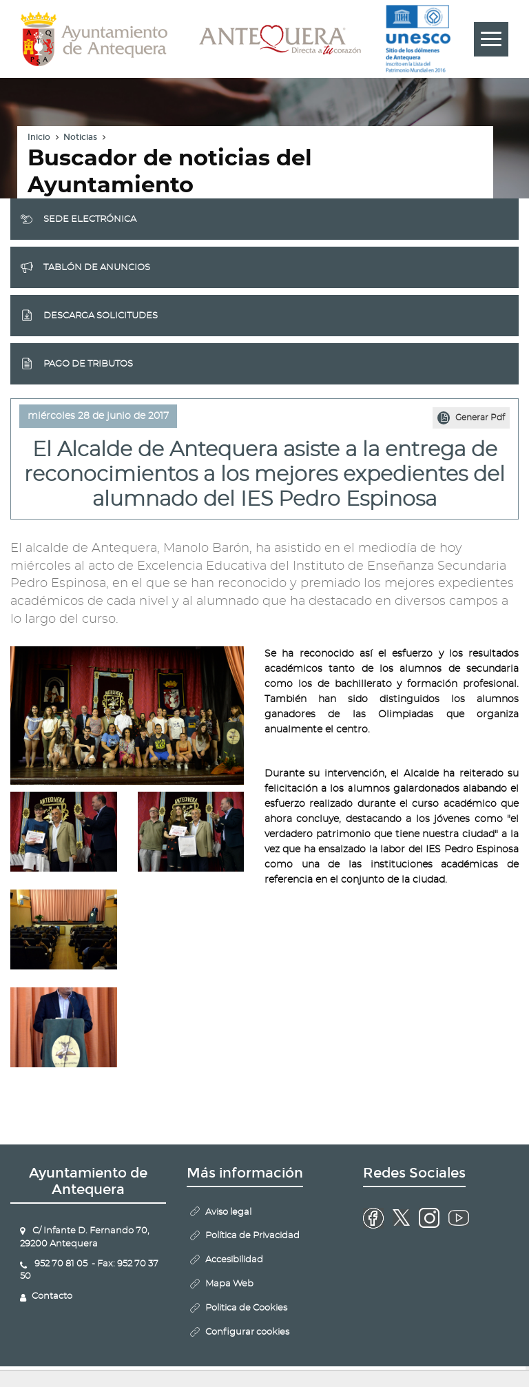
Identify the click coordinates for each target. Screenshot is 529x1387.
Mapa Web (229, 1284)
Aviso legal (228, 1212)
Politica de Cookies (246, 1308)
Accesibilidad (234, 1259)
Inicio (39, 137)
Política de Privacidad (252, 1235)
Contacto (52, 1296)
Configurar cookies (247, 1332)
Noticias (80, 137)
